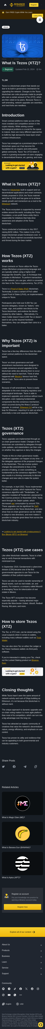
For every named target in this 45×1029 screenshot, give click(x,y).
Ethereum (6, 204)
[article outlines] (39, 19)
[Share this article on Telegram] (25, 766)
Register (34, 5)
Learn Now (37, 16)
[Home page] (17, 5)
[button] (41, 4)
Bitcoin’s (18, 376)
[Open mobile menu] (41, 5)
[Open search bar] (26, 5)
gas (13, 503)
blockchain (15, 190)
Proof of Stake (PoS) (20, 289)
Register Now (22, 907)
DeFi (36, 506)
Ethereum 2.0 (26, 407)
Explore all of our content (22, 932)
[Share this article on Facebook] (14, 766)
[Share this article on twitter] (3, 766)
